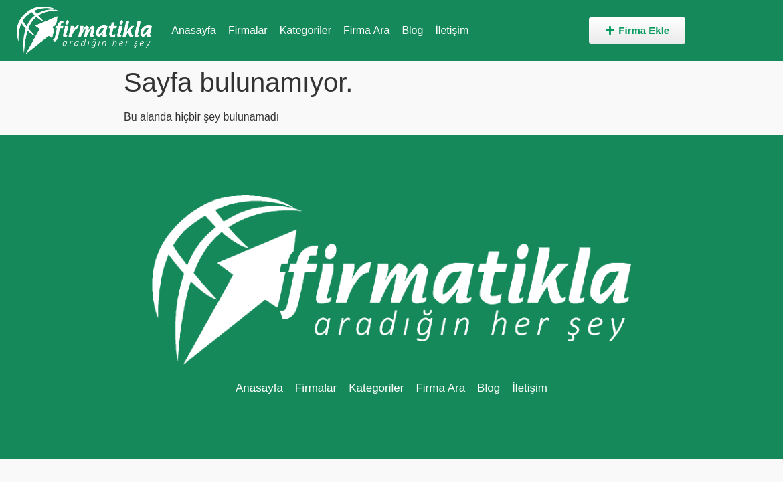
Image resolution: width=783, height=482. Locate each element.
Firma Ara (366, 30)
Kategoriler (305, 30)
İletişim (451, 30)
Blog (412, 30)
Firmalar (248, 30)
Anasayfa (193, 30)
